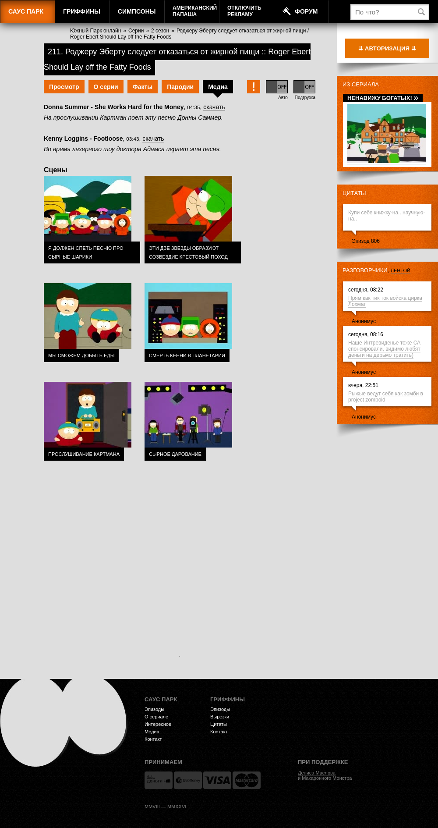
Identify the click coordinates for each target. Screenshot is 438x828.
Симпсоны (136, 11)
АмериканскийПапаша (195, 11)
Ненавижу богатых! (382, 98)
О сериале (156, 716)
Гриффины (81, 11)
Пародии (180, 86)
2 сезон (160, 31)
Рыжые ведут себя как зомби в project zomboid (385, 397)
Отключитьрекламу (244, 11)
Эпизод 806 (366, 241)
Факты (143, 86)
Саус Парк (25, 11)
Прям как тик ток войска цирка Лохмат (385, 301)
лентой (400, 270)
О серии (106, 86)
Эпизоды (154, 709)
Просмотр (64, 86)
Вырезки (219, 716)
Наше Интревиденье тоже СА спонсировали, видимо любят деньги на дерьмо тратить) (384, 349)
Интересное (158, 724)
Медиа (218, 86)
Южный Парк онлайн (95, 31)
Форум (306, 11)
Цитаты (354, 193)
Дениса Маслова (317, 772)
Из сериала (361, 84)
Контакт (153, 739)
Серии (136, 31)
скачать (214, 106)
